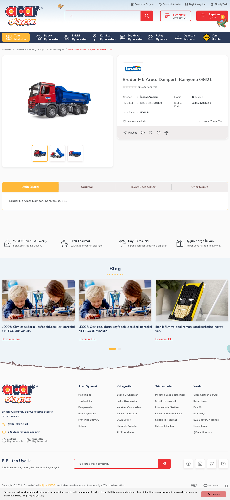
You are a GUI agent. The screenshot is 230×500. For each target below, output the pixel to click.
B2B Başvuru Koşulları (206, 420)
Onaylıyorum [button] (214, 494)
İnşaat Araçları (149, 97)
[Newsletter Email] (122, 464)
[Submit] (164, 464)
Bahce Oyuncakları (127, 413)
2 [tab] (119, 349)
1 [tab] (112, 349)
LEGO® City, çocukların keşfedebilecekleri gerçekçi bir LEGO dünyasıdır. (38, 329)
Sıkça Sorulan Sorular (205, 394)
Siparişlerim (200, 426)
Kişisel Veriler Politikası (168, 413)
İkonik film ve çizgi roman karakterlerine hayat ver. (189, 329)
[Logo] (20, 16)
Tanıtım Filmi (85, 401)
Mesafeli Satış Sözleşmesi (170, 394)
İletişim (82, 426)
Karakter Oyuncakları (129, 407)
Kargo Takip (200, 401)
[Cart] (212, 16)
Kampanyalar (85, 407)
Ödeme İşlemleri (164, 426)
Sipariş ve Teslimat (166, 420)
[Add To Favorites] (134, 121)
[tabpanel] (38, 310)
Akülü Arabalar (125, 432)
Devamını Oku (11, 339)
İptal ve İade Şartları (167, 407)
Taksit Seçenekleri (143, 187)
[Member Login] (167, 15)
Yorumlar (86, 187)
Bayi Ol (197, 407)
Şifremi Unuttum (202, 432)
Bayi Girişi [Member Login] (179, 14)
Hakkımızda (84, 394)
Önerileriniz (199, 187)
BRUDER (197, 97)
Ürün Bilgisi (30, 187)
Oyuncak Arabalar (127, 426)
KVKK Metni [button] (38, 495)
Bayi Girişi (199, 413)
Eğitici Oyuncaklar (127, 401)
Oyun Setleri (124, 420)
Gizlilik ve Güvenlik (165, 401)
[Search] (107, 16)
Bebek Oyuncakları (127, 394)
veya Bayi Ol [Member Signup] (179, 18)
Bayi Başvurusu (87, 413)
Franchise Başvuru (88, 420)
